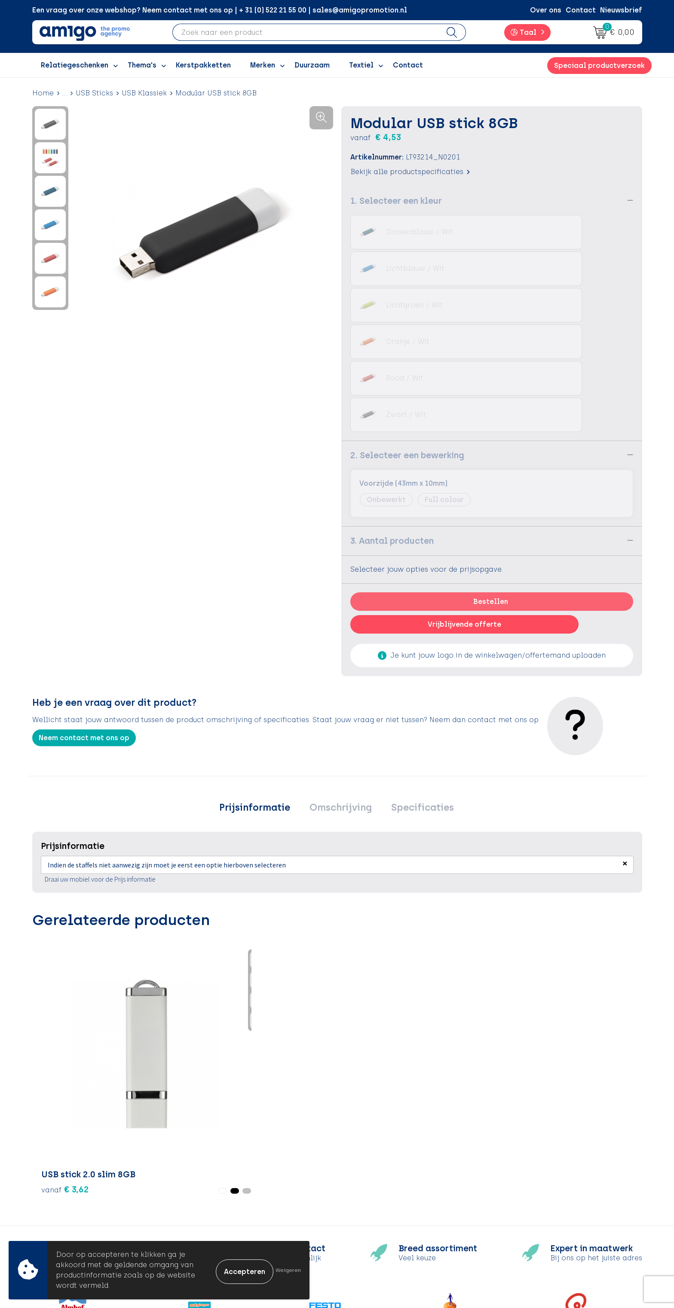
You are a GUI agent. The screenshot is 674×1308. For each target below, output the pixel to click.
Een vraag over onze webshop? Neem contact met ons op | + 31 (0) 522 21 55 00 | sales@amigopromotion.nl (219, 10)
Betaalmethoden (378, 1163)
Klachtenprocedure (382, 1189)
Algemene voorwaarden (542, 1150)
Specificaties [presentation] (416, 662)
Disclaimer (518, 1189)
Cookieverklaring (530, 1163)
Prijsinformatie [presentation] (261, 662)
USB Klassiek (144, 93)
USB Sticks (94, 93)
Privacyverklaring (530, 1176)
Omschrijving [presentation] (340, 662)
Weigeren (288, 1270)
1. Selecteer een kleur (396, 200)
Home (43, 93)
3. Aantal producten (392, 394)
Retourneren (369, 1176)
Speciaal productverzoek (599, 65)
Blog (204, 1228)
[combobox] (305, 32)
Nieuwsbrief (621, 10)
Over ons (545, 10)
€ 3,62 (65, 932)
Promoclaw (217, 1189)
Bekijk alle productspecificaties (410, 171)
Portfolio (212, 1215)
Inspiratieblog (222, 1163)
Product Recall (374, 1202)
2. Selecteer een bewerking (407, 308)
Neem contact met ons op (84, 591)
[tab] (261, 662)
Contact (581, 10)
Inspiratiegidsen (225, 1176)
